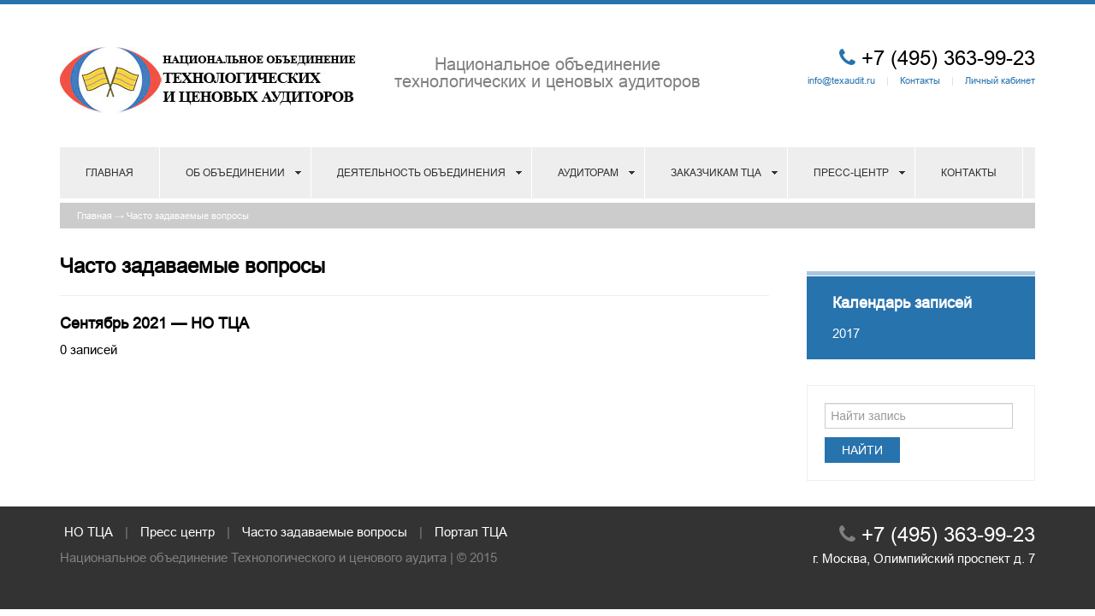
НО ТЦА (88, 531)
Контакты (920, 80)
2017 (846, 333)
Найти (862, 450)
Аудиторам (588, 173)
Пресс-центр (851, 173)
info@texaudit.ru (841, 80)
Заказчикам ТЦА (716, 173)
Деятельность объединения (421, 173)
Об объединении (235, 173)
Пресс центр (177, 531)
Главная (109, 173)
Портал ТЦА (471, 531)
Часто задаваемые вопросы (188, 215)
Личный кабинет (1000, 80)
